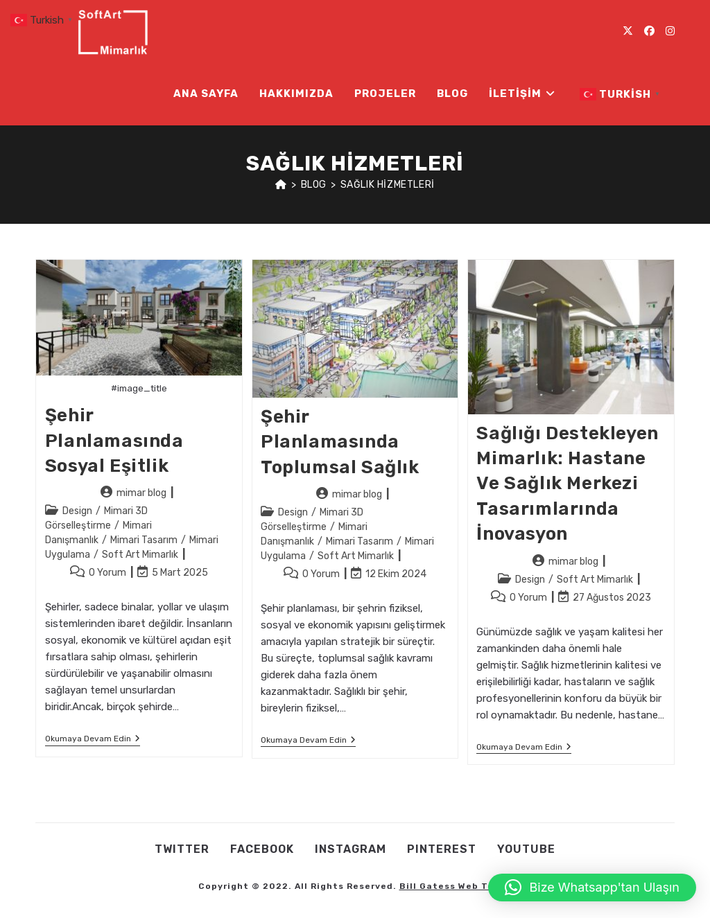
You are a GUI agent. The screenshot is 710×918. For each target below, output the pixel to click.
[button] (592, 887)
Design (77, 511)
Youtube (526, 849)
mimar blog (141, 493)
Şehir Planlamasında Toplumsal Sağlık (340, 442)
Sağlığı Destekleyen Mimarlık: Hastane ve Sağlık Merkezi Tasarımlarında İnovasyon (567, 484)
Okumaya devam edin (92, 739)
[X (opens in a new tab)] (628, 31)
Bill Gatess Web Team (454, 886)
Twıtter (182, 849)
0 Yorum (107, 573)
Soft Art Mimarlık (140, 554)
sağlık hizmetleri (387, 185)
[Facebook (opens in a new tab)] (649, 31)
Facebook (262, 849)
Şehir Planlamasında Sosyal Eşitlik (114, 441)
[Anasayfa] (281, 185)
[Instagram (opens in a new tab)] (670, 31)
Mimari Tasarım (144, 540)
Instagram (350, 849)
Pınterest (441, 849)
